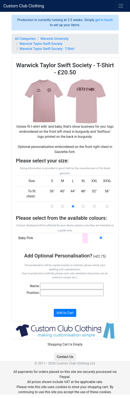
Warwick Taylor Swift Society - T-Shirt (47, 49)
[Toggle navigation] (121, 6)
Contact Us (65, 357)
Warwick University (54, 39)
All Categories (25, 39)
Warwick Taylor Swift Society (41, 44)
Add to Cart (65, 313)
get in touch (104, 20)
